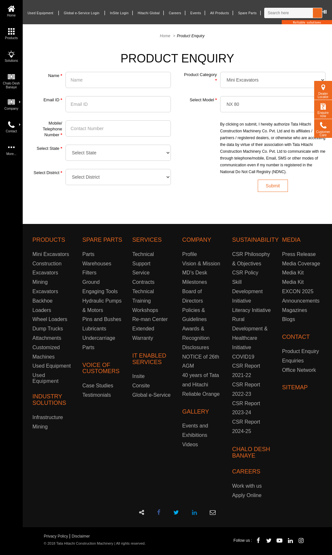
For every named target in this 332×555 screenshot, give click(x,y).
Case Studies (97, 385)
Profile (189, 254)
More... (11, 149)
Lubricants (94, 328)
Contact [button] (13, 126)
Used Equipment (40, 13)
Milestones (194, 282)
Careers (175, 13)
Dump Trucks (47, 328)
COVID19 (243, 357)
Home (11, 10)
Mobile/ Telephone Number (52, 129)
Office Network (299, 370)
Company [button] (12, 103)
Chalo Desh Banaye (11, 80)
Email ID (52, 99)
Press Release (299, 254)
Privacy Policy (56, 536)
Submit (273, 185)
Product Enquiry (300, 351)
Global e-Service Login (82, 13)
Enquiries (293, 360)
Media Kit (293, 272)
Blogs (288, 319)
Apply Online (247, 495)
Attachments (46, 338)
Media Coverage (301, 263)
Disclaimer (81, 536)
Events (195, 13)
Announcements (301, 301)
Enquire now (322, 109)
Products (11, 33)
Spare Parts (247, 13)
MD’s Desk (194, 272)
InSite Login (119, 13)
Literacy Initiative (251, 310)
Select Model (203, 99)
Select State (49, 148)
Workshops (145, 310)
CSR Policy (245, 272)
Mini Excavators (50, 254)
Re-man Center (150, 319)
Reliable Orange (201, 394)
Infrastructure (47, 417)
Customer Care (323, 128)
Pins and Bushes (101, 319)
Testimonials (96, 395)
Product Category (200, 77)
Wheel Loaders (49, 319)
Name (55, 75)
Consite (141, 385)
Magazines (294, 310)
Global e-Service (151, 395)
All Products (219, 13)
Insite (138, 376)
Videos (190, 444)
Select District (48, 172)
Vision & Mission (201, 263)
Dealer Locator (323, 90)
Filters (89, 272)
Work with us (247, 486)
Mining (40, 426)
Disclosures (195, 347)
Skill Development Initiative (247, 291)
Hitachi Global (149, 13)
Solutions (11, 55)
